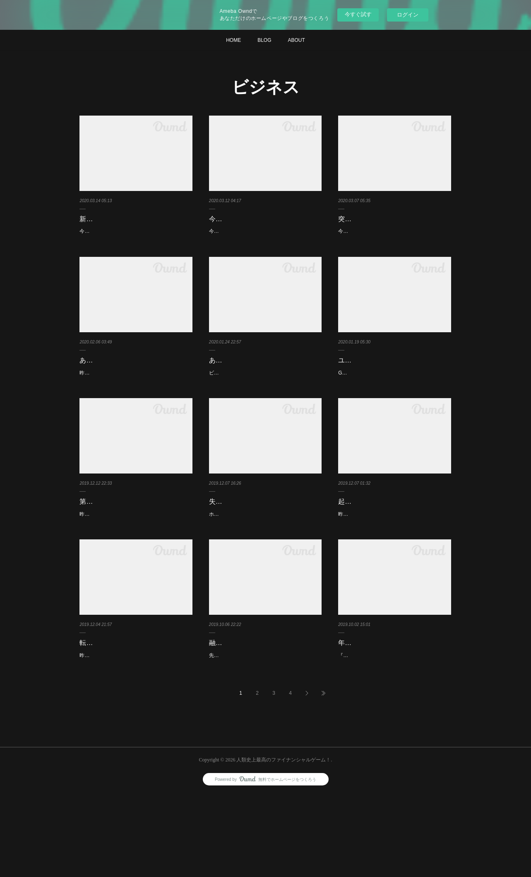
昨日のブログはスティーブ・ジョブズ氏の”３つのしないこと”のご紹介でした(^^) (134, 572)
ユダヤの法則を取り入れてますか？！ (394, 380)
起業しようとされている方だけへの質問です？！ (394, 549)
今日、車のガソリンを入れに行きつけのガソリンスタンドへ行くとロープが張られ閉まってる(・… (393, 247)
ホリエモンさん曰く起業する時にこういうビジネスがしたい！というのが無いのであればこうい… (263, 560)
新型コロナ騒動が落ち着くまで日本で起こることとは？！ (135, 224)
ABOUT (296, 40)
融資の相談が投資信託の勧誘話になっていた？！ (265, 711)
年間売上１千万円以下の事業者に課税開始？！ (394, 711)
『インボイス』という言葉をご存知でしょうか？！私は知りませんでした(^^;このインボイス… (394, 734)
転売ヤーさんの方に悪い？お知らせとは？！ (135, 711)
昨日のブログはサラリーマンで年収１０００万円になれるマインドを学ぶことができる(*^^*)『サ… (393, 572)
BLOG (264, 40)
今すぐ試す (358, 14)
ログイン (407, 15)
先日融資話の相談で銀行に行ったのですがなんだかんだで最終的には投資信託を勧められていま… (263, 734)
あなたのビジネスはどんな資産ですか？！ (132, 386)
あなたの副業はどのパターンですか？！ (258, 386)
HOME (233, 40)
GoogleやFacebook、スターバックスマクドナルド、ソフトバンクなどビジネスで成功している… (392, 398)
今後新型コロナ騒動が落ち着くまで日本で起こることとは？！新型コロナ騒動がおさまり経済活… (134, 247)
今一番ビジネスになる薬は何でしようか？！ (265, 224)
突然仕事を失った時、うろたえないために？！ (394, 224)
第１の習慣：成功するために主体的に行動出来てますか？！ (135, 549)
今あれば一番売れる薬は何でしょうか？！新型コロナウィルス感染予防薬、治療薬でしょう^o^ (263, 247)
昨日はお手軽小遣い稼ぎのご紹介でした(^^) (128, 730)
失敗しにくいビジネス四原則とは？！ (265, 543)
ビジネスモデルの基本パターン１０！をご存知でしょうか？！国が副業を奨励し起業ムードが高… (263, 410)
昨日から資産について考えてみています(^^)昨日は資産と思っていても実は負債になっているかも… (135, 410)
